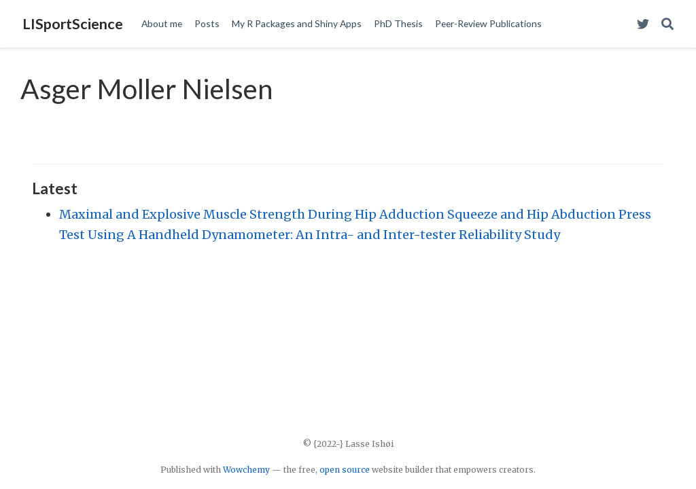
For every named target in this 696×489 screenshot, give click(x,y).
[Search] (667, 24)
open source (344, 470)
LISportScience (72, 24)
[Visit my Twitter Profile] (643, 24)
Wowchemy (246, 470)
